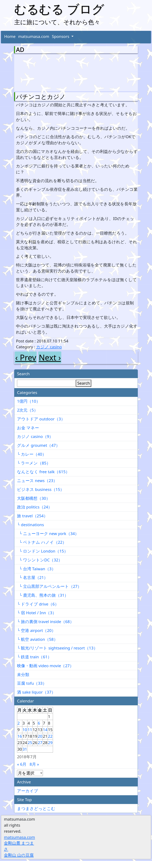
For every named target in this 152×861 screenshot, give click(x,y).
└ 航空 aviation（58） (37, 639)
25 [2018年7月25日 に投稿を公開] (30, 742)
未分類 (23, 674)
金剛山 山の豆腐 (19, 855)
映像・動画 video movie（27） (45, 665)
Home (10, 36)
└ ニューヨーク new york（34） (48, 533)
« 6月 (21, 764)
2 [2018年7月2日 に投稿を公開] (18, 723)
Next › (50, 357)
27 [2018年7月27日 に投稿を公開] (40, 742)
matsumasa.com (33, 36)
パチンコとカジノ (41, 96)
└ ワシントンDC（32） (39, 560)
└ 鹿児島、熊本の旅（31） (42, 595)
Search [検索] (83, 383)
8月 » (34, 764)
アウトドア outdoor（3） (41, 419)
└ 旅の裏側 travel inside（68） (45, 621)
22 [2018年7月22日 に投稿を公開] (50, 736)
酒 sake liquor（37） (36, 692)
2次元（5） (27, 410)
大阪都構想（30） (33, 498)
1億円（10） (28, 401)
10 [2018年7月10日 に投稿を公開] (24, 729)
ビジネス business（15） (40, 489)
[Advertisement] (34, 72)
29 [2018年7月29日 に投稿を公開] (50, 742)
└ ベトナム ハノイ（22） (41, 542)
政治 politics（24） (34, 507)
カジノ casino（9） (35, 436)
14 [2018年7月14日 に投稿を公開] (45, 729)
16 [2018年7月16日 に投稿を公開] (19, 736)
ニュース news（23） (37, 480)
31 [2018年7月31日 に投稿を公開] (24, 749)
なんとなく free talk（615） (43, 471)
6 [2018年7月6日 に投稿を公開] (39, 723)
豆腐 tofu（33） (32, 683)
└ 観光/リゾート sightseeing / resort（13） (57, 648)
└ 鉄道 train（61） (34, 657)
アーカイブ (27, 791)
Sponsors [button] (61, 36)
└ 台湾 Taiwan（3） (36, 569)
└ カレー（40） (31, 454)
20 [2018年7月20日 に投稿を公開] (40, 736)
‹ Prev (25, 357)
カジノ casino (49, 347)
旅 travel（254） (32, 516)
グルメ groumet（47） (38, 445)
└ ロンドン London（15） (42, 551)
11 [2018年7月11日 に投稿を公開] (30, 729)
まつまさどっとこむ (36, 808)
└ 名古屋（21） (32, 577)
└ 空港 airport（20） (36, 630)
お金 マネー (28, 427)
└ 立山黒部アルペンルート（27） (49, 586)
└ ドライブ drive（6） (38, 604)
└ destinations (30, 524)
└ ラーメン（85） (33, 463)
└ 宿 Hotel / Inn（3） (36, 612)
